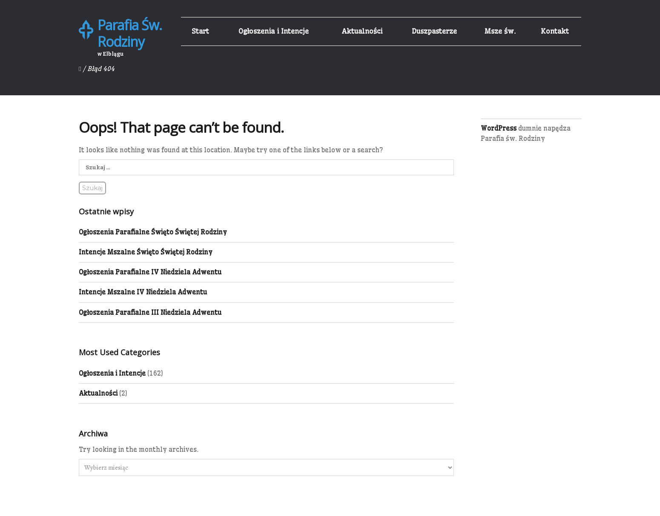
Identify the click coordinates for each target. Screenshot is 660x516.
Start (200, 31)
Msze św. (500, 31)
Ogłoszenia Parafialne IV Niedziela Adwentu (150, 272)
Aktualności (361, 31)
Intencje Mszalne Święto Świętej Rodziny (145, 252)
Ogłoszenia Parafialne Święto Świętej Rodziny (153, 232)
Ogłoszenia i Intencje (273, 31)
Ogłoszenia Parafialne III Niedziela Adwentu (150, 312)
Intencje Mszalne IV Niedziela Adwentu (143, 292)
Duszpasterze (434, 31)
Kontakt (555, 31)
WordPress (499, 128)
